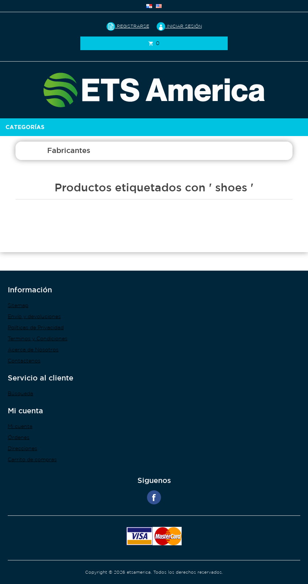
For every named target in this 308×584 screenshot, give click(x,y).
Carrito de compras (32, 459)
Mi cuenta (20, 426)
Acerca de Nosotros (33, 349)
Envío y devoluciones (34, 316)
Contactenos (24, 361)
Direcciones (22, 448)
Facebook (154, 497)
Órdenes (18, 437)
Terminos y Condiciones (37, 338)
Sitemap (18, 305)
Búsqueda (20, 393)
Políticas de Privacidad (36, 327)
